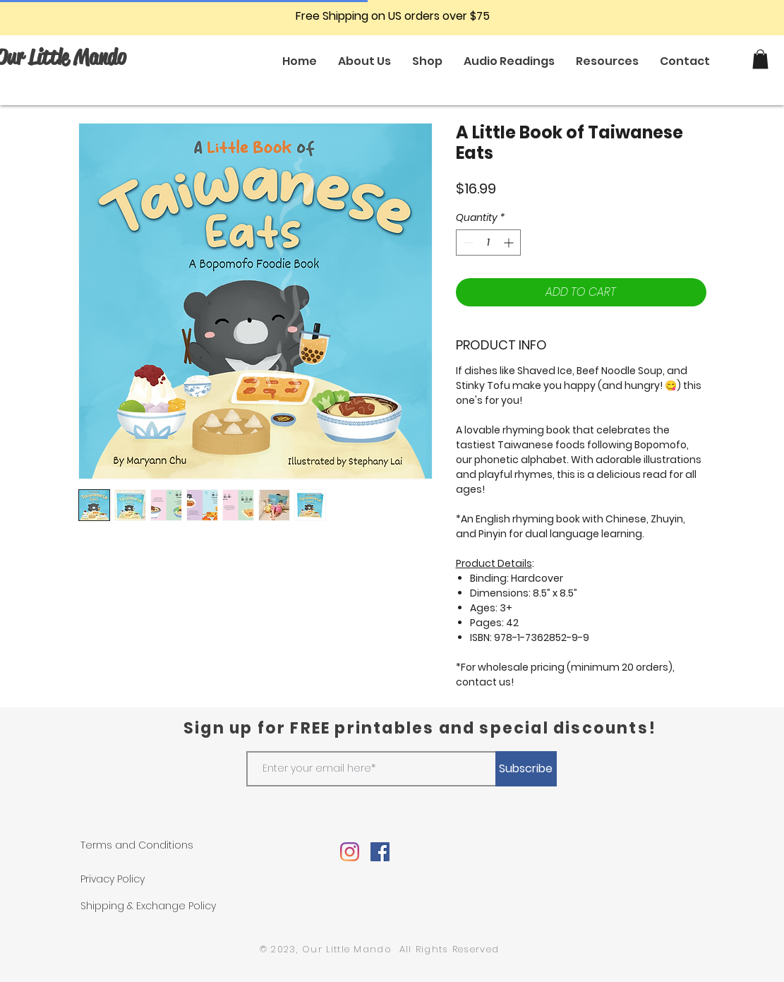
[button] (760, 58)
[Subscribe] (526, 768)
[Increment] (510, 242)
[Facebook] (380, 851)
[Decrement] (467, 242)
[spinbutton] (488, 242)
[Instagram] (349, 851)
